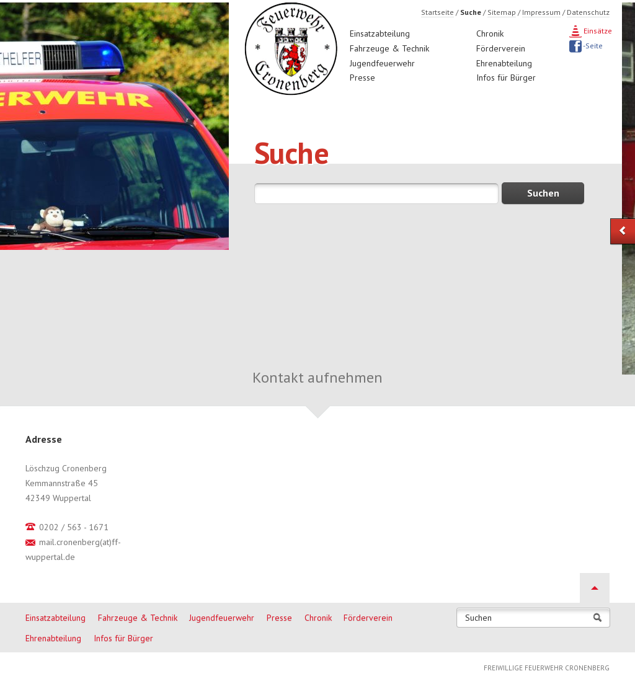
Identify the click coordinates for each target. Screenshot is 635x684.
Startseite (437, 12)
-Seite (592, 45)
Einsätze (597, 30)
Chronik (490, 33)
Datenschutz (588, 12)
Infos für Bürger (506, 77)
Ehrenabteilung (504, 63)
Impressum (541, 12)
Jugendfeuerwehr (382, 63)
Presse (362, 77)
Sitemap (501, 12)
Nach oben (595, 588)
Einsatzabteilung (380, 33)
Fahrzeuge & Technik (389, 48)
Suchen (478, 618)
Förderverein (500, 48)
